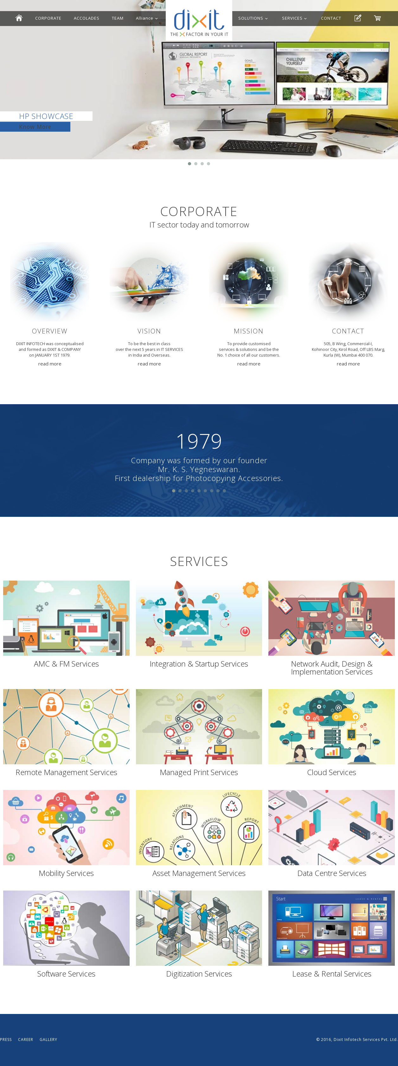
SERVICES (292, 18)
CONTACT (331, 18)
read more (49, 363)
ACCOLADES (87, 18)
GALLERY (48, 1039)
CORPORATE (48, 18)
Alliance (144, 18)
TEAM (118, 18)
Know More (35, 126)
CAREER (25, 1039)
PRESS (6, 1039)
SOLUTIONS (250, 18)
